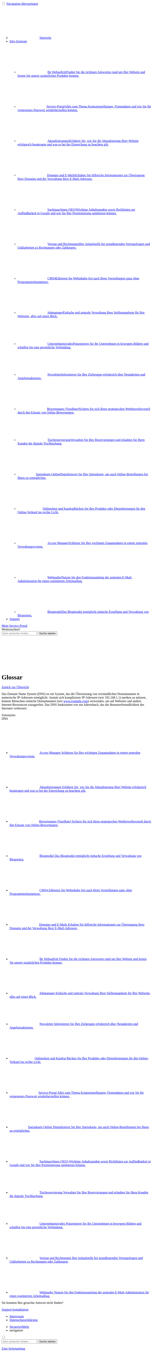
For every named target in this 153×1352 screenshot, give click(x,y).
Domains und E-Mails (81, 176)
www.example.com (75, 701)
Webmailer (75, 579)
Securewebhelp (19, 1326)
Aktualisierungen (78, 142)
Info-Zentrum (18, 41)
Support (15, 619)
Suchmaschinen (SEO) (76, 211)
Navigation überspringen (22, 3)
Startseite (30, 37)
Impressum (17, 1316)
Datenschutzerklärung (23, 1320)
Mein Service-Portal (14, 625)
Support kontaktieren (15, 1309)
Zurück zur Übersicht (15, 687)
